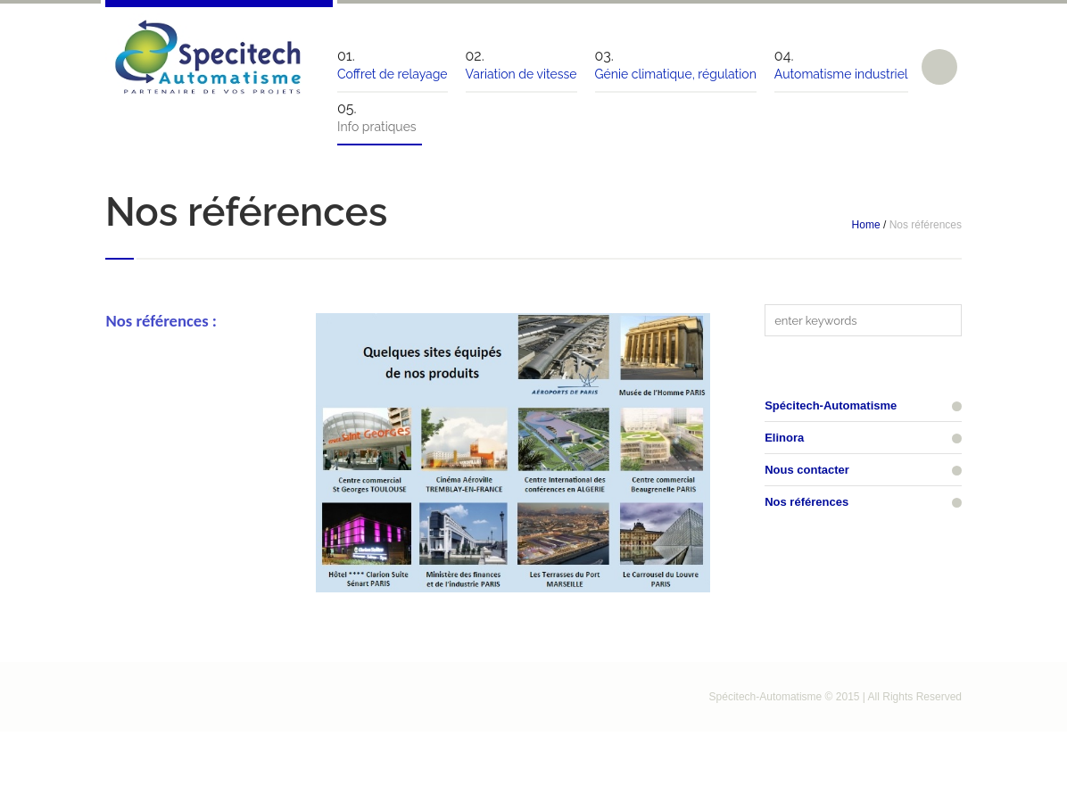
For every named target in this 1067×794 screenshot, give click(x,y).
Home (866, 225)
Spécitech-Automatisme (831, 405)
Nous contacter (807, 469)
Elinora (784, 437)
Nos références (806, 502)
